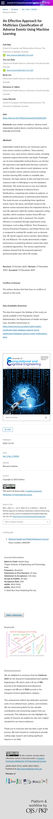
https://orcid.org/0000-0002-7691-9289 (20, 70)
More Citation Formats (14, 522)
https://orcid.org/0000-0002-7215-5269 (20, 55)
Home (5, 9)
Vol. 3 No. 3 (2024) (29, 9)
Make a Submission (14, 615)
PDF (9, 429)
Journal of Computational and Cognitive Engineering (28, 3)
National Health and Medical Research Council (28, 539)
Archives (14, 9)
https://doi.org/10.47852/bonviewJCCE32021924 (24, 118)
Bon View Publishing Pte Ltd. (29, 769)
